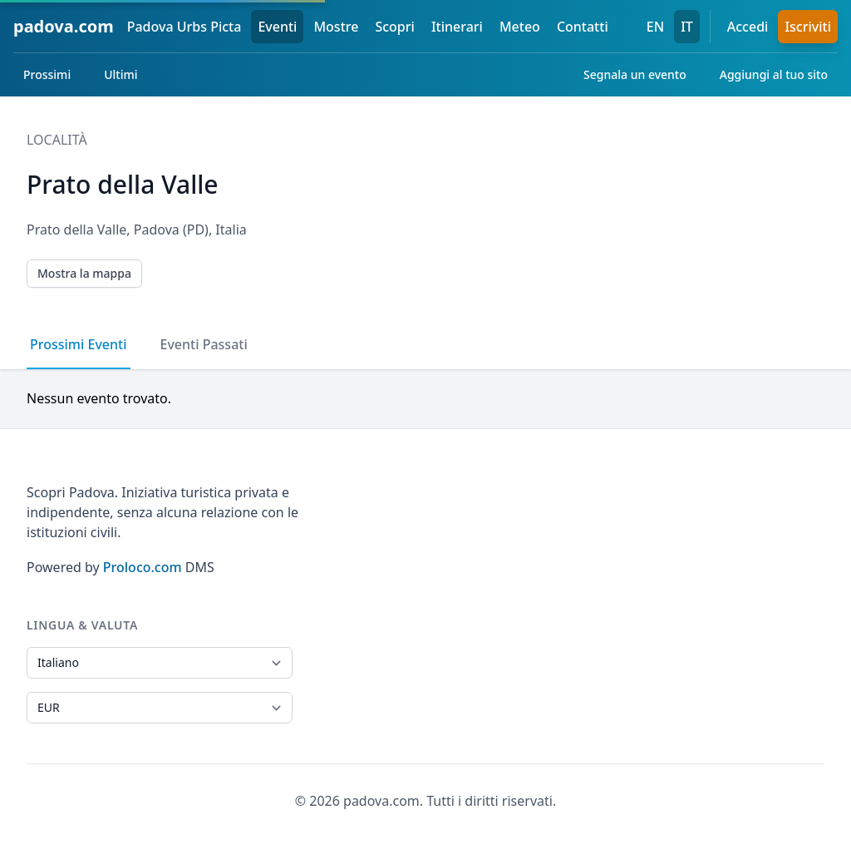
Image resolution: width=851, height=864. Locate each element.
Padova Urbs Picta (184, 26)
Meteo (519, 26)
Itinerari (457, 26)
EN (655, 26)
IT (687, 26)
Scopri (394, 26)
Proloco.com (142, 567)
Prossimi (47, 74)
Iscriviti (808, 26)
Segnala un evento (634, 74)
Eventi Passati (204, 344)
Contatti (582, 26)
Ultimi (120, 74)
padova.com (63, 26)
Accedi (748, 26)
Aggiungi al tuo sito (774, 74)
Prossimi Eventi (78, 344)
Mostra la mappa (84, 273)
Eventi (277, 26)
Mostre (335, 26)
